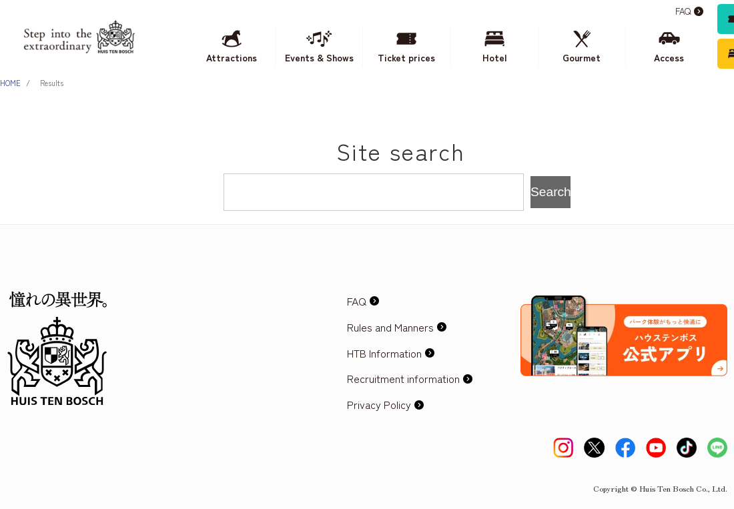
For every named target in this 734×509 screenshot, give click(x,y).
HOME (10, 82)
